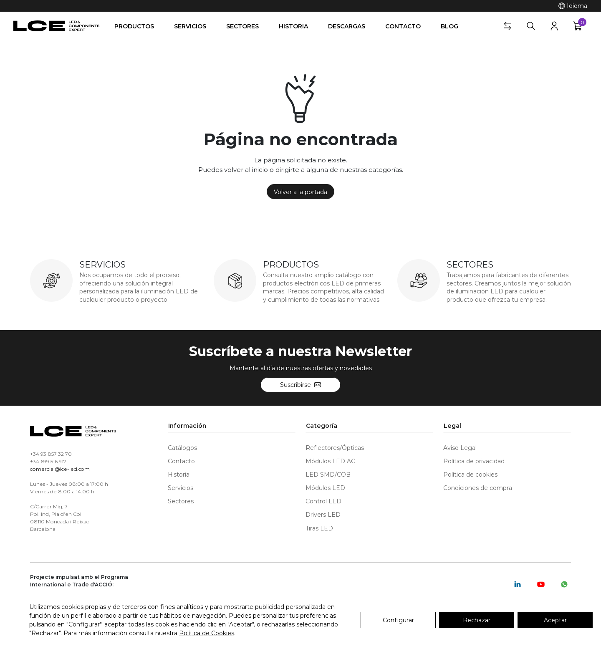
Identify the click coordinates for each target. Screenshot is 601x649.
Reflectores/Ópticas (335, 448)
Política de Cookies (206, 633)
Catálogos (182, 448)
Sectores (242, 26)
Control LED (323, 501)
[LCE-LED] (56, 25)
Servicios (190, 26)
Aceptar (555, 620)
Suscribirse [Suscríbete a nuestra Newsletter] (300, 385)
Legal (452, 425)
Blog (449, 26)
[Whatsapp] (564, 584)
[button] (507, 26)
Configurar (398, 620)
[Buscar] (531, 26)
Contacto (403, 26)
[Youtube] (541, 584)
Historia (293, 26)
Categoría (321, 425)
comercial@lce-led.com (60, 468)
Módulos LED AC (330, 461)
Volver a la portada (300, 192)
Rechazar (476, 620)
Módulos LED (325, 488)
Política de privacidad (474, 461)
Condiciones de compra (477, 488)
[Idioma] (573, 6)
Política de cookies (470, 474)
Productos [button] (134, 26)
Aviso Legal (460, 448)
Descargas (346, 26)
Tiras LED (319, 528)
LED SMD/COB (328, 474)
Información (187, 425)
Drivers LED (323, 514)
